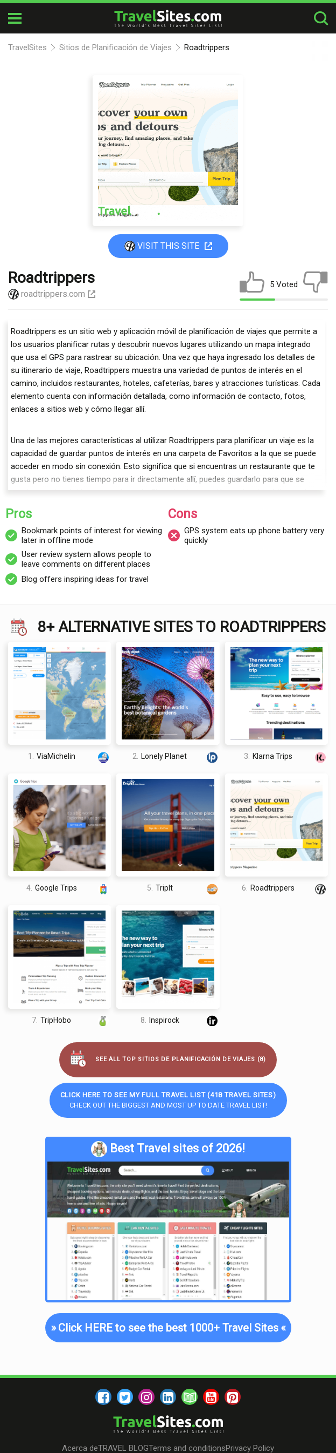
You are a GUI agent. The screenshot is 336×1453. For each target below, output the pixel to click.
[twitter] (125, 1397)
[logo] (168, 18)
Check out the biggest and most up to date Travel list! (168, 1100)
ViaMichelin (69, 756)
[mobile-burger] (15, 18)
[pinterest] (233, 1397)
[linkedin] (168, 1397)
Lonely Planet (175, 756)
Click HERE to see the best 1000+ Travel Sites (168, 1327)
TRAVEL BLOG (123, 1448)
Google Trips (68, 888)
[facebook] (103, 1397)
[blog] (189, 1397)
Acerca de (80, 1448)
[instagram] (146, 1397)
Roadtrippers (285, 888)
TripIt (183, 888)
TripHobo (71, 1020)
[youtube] (211, 1397)
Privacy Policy (250, 1448)
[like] (252, 284)
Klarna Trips (286, 756)
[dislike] (315, 284)
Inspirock (180, 1020)
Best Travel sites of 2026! (168, 1149)
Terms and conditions (187, 1448)
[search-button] (321, 18)
